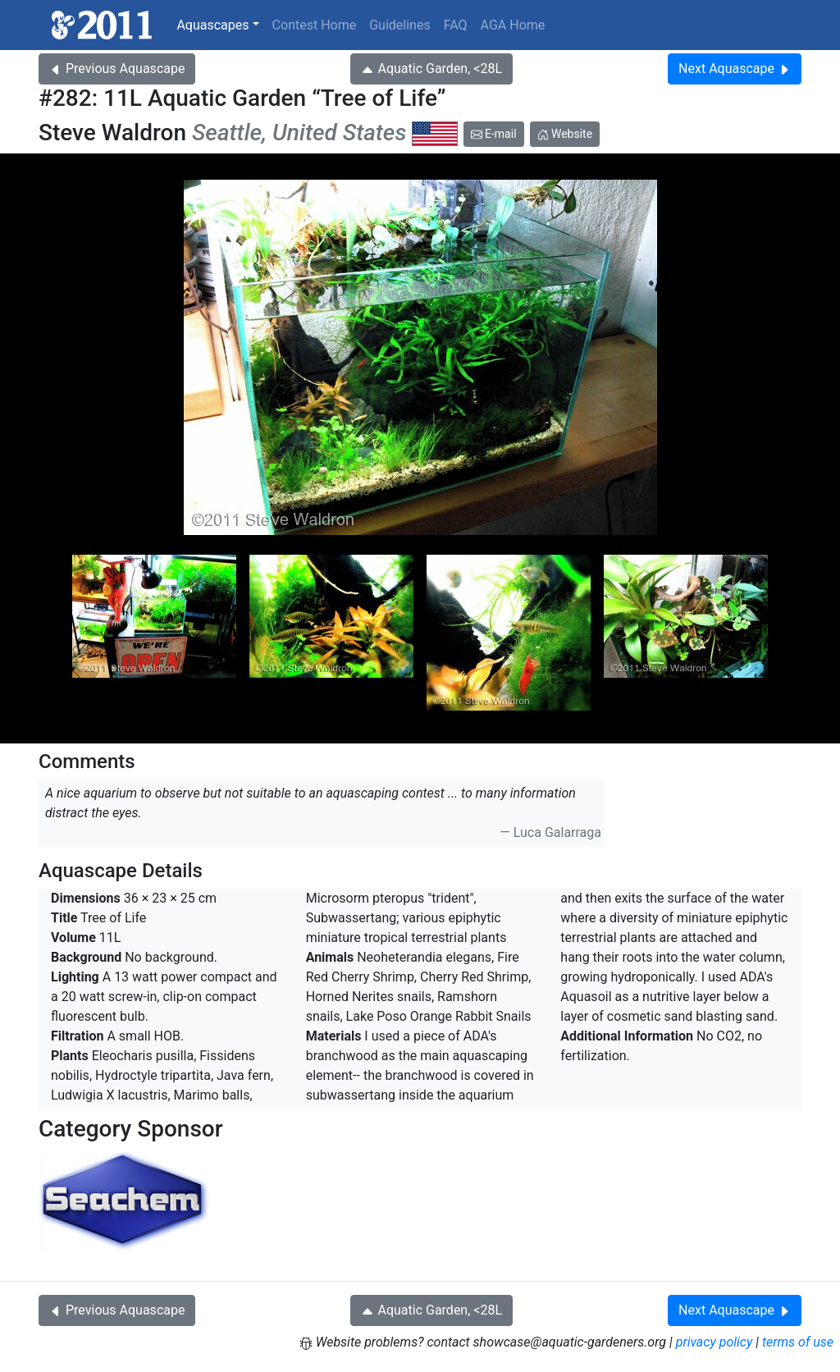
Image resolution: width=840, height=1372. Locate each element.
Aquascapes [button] (212, 25)
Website (565, 133)
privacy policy (714, 1342)
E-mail (494, 133)
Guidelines (399, 25)
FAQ (456, 25)
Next (734, 68)
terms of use (797, 1342)
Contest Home (314, 25)
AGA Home (513, 25)
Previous (117, 68)
